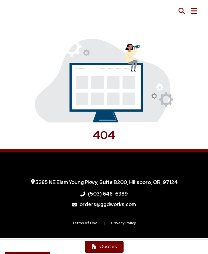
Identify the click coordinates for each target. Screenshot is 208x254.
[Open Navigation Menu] (194, 10)
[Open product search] (182, 10)
